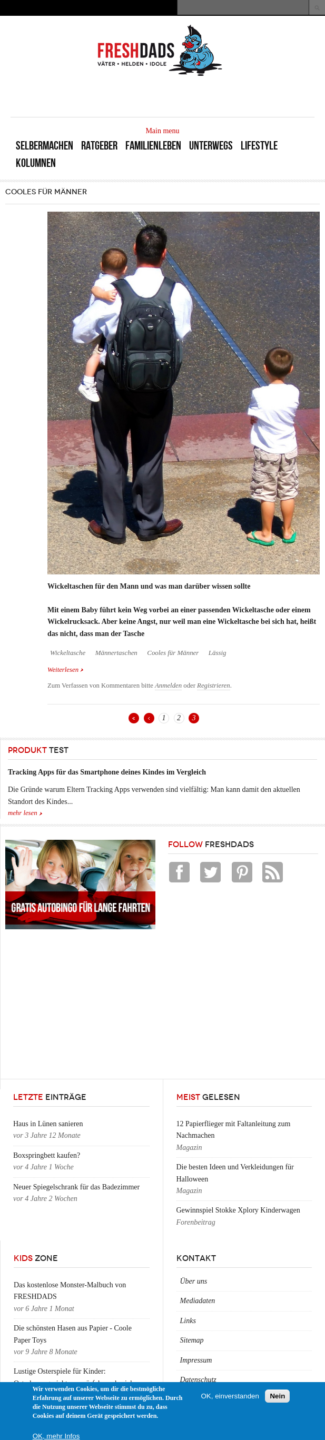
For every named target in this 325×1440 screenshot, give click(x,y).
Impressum (196, 1360)
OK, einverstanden (230, 1396)
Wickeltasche (67, 653)
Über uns (194, 1281)
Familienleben (153, 146)
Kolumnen (36, 163)
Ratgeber (99, 146)
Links (188, 1321)
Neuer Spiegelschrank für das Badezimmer (76, 1187)
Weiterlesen (65, 668)
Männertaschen (116, 653)
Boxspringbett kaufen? (46, 1155)
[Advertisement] (191, 96)
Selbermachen (44, 146)
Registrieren (213, 685)
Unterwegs (211, 146)
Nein (277, 1396)
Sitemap (192, 1340)
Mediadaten (197, 1301)
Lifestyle (259, 146)
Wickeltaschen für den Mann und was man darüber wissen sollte (148, 586)
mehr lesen (22, 813)
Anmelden (168, 685)
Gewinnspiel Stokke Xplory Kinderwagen (238, 1210)
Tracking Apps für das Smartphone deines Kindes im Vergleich (107, 772)
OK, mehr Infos (56, 1436)
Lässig (217, 653)
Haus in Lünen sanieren (48, 1124)
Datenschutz (198, 1380)
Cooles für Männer (173, 653)
